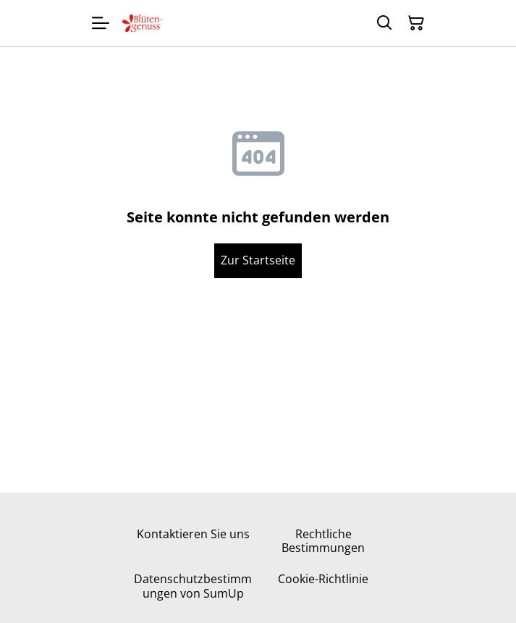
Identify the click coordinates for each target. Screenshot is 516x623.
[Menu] (101, 23)
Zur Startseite (258, 260)
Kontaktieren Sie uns (193, 534)
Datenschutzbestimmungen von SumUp (193, 586)
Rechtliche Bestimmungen (323, 541)
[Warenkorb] (416, 23)
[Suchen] (384, 23)
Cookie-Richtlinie (323, 579)
